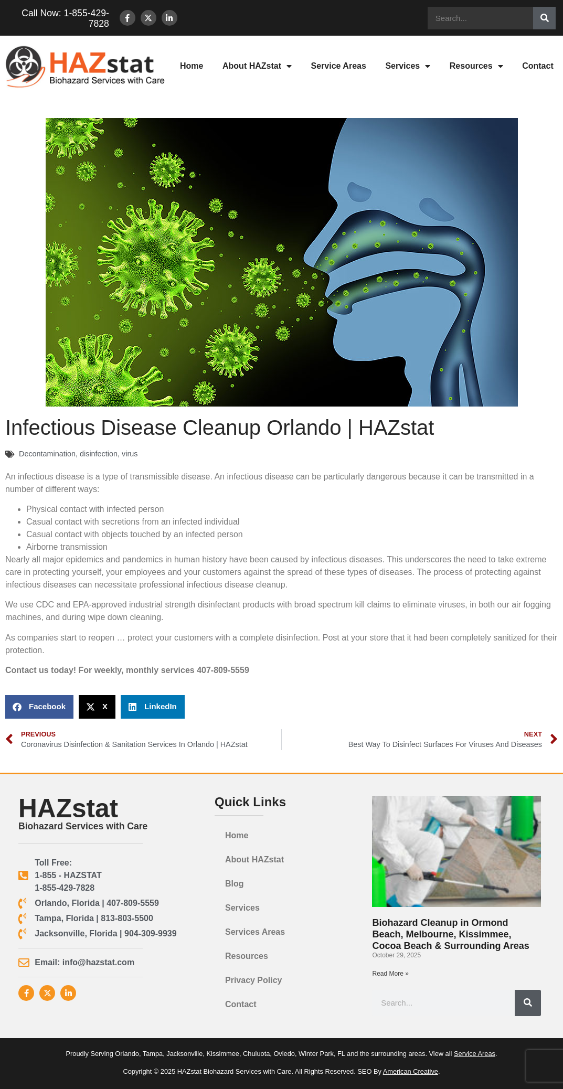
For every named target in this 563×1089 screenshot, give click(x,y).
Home (191, 65)
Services (407, 66)
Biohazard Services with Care (82, 826)
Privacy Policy (253, 980)
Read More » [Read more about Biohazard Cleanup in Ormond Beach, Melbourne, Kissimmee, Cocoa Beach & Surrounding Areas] (390, 973)
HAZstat (68, 808)
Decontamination (47, 454)
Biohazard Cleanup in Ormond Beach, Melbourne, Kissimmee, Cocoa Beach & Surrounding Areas (450, 934)
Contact (241, 1004)
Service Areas (338, 65)
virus (129, 454)
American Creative (410, 1071)
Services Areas (255, 931)
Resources (476, 66)
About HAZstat (257, 66)
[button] (39, 707)
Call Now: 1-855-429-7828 (59, 18)
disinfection (99, 454)
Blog (234, 883)
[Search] (544, 18)
